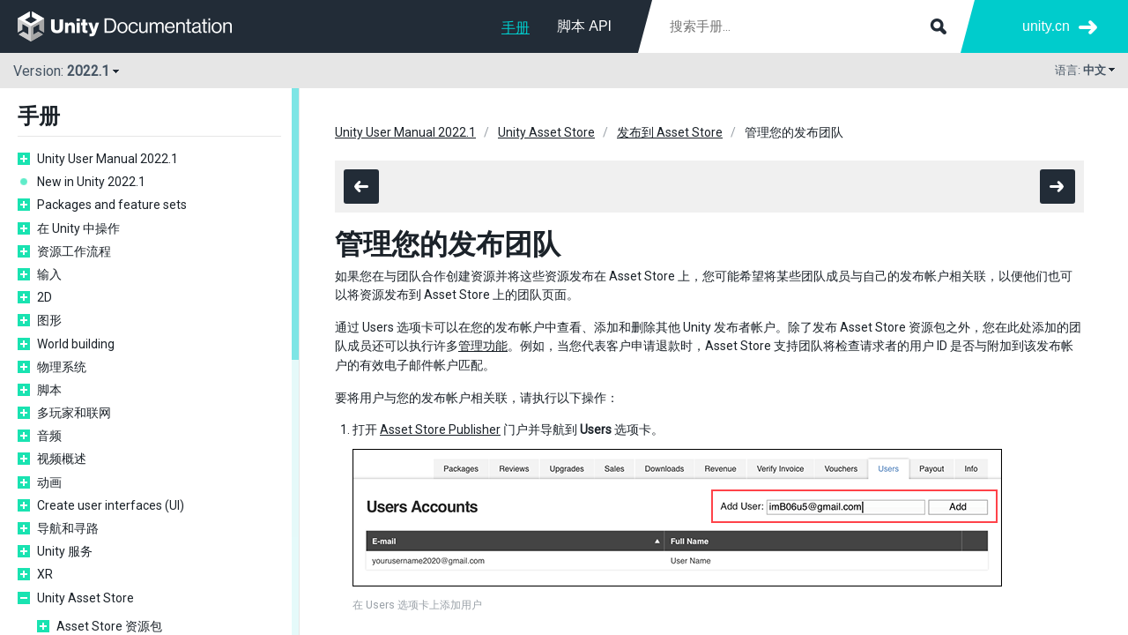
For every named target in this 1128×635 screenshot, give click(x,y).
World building (76, 344)
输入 (49, 274)
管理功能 (483, 346)
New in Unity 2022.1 (91, 182)
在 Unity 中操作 (78, 228)
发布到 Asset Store (670, 132)
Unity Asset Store (85, 598)
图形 (49, 320)
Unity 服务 (65, 551)
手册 (515, 27)
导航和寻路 (68, 528)
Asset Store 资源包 (109, 626)
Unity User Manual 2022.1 (107, 159)
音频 (49, 436)
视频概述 (61, 459)
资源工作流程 (74, 251)
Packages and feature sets (112, 205)
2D (44, 297)
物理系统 (61, 367)
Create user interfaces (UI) (110, 505)
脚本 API (584, 26)
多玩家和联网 (74, 413)
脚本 (49, 390)
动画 (49, 482)
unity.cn (1046, 26)
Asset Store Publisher (440, 429)
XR (45, 574)
